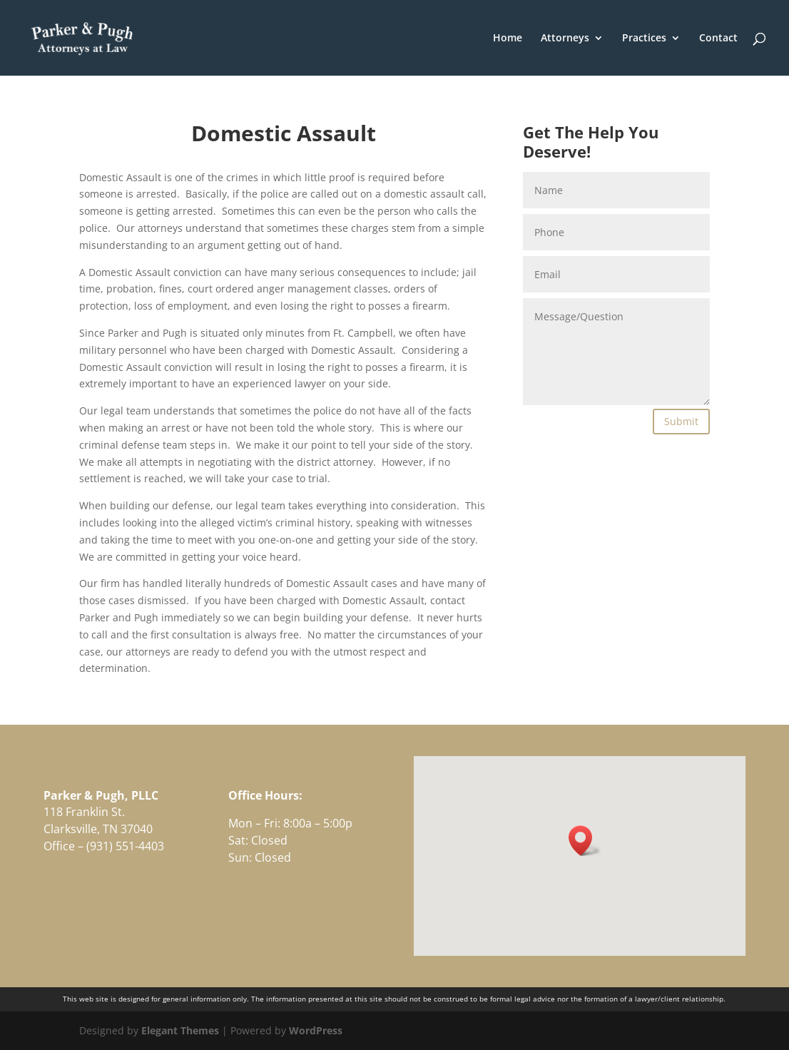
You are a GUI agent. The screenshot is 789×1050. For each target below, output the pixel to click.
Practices (644, 38)
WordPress (315, 1030)
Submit (681, 421)
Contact (718, 38)
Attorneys (565, 38)
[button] (585, 840)
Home (507, 38)
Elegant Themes (180, 1030)
